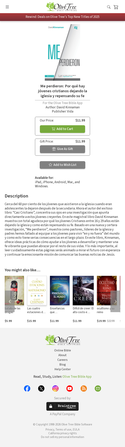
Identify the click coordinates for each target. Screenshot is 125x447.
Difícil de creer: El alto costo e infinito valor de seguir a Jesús (83, 314)
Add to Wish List (62, 165)
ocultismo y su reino (105, 310)
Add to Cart (62, 129)
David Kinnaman (68, 107)
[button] (108, 7)
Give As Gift (62, 149)
